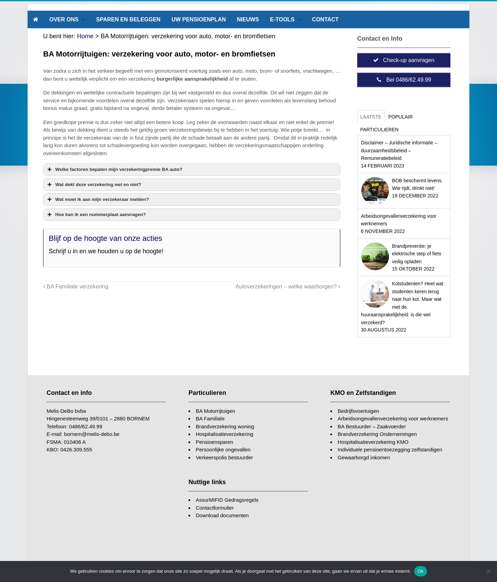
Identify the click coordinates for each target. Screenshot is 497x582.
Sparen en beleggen (128, 19)
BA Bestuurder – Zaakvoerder (372, 426)
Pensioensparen (214, 442)
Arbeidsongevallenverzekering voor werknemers (393, 418)
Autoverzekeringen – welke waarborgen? (288, 286)
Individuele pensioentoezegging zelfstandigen (390, 449)
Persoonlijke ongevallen (223, 449)
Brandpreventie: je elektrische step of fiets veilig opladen (416, 253)
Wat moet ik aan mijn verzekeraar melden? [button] (97, 199)
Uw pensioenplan (199, 19)
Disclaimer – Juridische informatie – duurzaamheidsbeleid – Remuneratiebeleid (399, 150)
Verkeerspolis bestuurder (224, 457)
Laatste (370, 117)
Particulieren (379, 129)
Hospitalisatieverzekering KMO (373, 442)
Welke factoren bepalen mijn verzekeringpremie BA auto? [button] (114, 169)
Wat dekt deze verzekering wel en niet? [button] (93, 184)
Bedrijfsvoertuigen (358, 411)
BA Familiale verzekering (75, 286)
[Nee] (488, 571)
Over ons (63, 19)
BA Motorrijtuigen (215, 411)
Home (85, 36)
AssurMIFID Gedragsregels (227, 500)
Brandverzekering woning (225, 426)
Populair (400, 117)
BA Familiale (210, 418)
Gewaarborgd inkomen (364, 457)
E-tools (282, 19)
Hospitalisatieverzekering (224, 434)
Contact (325, 19)
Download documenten (222, 515)
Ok (420, 571)
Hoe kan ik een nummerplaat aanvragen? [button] (96, 214)
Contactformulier (215, 508)
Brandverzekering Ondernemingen (377, 434)
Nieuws (248, 19)
